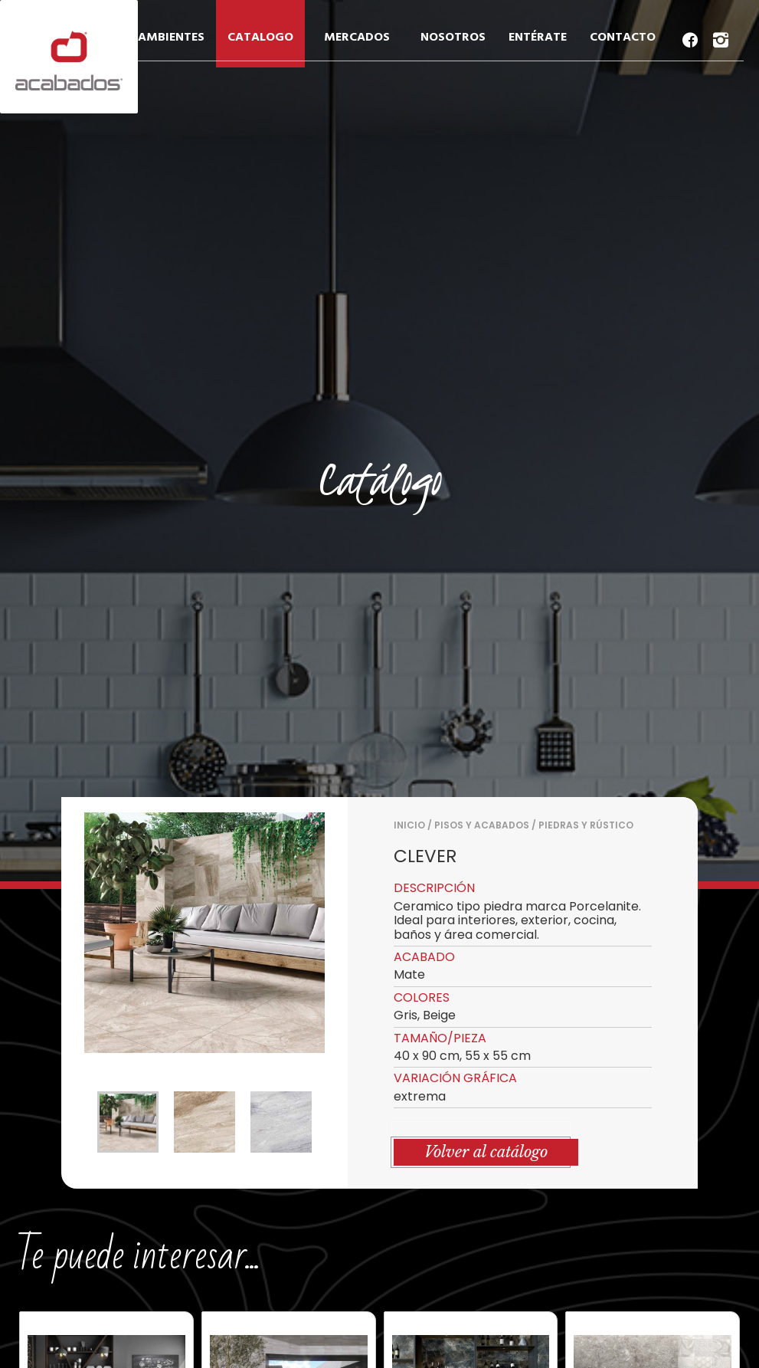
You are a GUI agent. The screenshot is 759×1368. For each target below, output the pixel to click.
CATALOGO (260, 38)
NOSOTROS (453, 38)
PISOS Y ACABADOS (481, 825)
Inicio (409, 825)
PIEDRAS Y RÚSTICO (585, 825)
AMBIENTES (171, 38)
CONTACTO (623, 38)
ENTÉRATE (538, 38)
